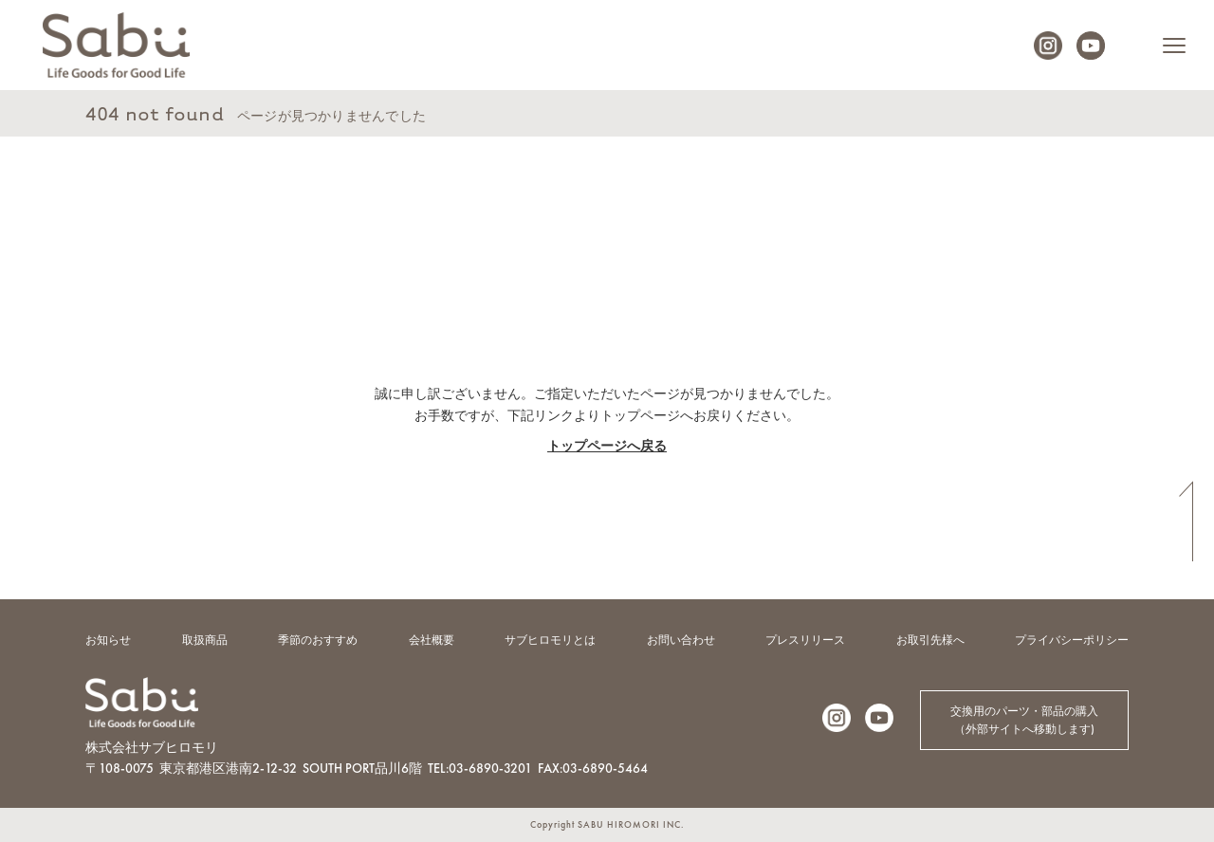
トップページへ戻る (607, 445)
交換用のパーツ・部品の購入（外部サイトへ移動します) (1024, 720)
